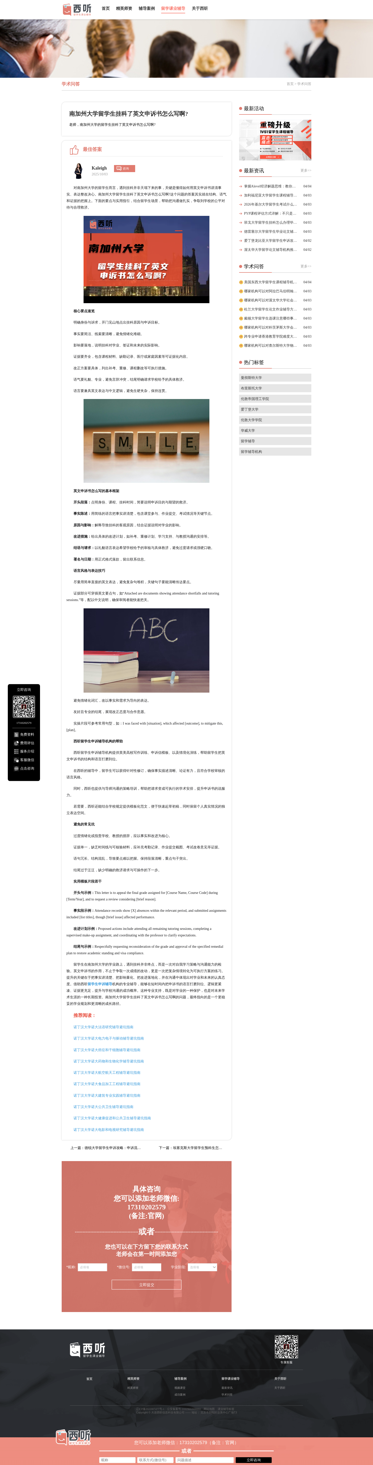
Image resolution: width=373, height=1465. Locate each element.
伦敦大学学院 (251, 420)
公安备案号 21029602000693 (184, 1408)
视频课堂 (179, 1387)
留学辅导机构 (251, 452)
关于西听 (200, 8)
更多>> (306, 170)
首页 (106, 8)
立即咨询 (254, 1460)
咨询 (126, 168)
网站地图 (209, 1408)
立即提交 (146, 1285)
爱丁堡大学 (249, 409)
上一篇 (106, 1148)
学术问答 (227, 1394)
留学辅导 (248, 441)
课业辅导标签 (226, 1408)
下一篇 (195, 1148)
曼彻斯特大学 (251, 378)
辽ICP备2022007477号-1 (150, 1408)
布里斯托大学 (251, 388)
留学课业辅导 (173, 8)
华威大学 (248, 430)
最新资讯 (227, 1387)
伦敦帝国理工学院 (255, 399)
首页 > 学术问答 (299, 84)
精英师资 (124, 8)
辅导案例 (147, 8)
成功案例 (179, 1394)
